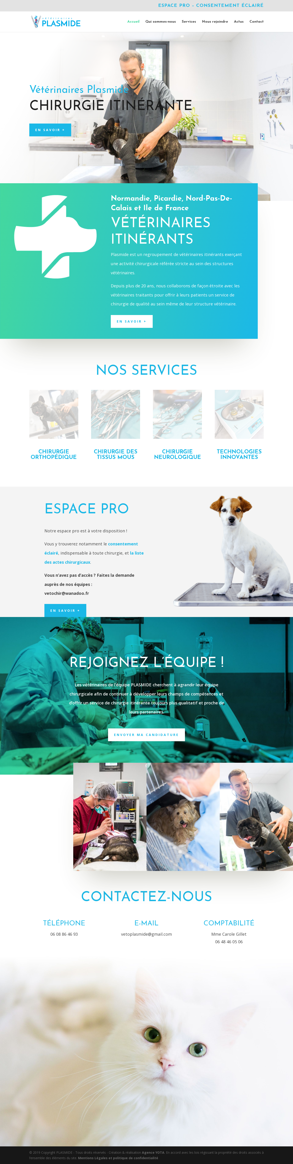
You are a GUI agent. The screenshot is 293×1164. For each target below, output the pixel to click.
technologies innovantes (239, 454)
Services (189, 22)
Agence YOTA (153, 1152)
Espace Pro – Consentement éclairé (211, 5)
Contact (257, 22)
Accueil (133, 22)
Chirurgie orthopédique (54, 454)
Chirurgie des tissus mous (115, 454)
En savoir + (50, 130)
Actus (239, 22)
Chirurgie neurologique (177, 454)
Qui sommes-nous (160, 22)
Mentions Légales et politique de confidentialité (118, 1158)
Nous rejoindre (215, 22)
